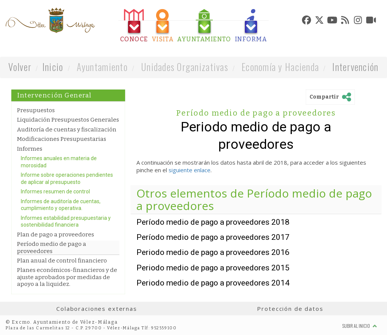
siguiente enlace (190, 170)
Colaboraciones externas (96, 308)
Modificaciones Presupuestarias (61, 139)
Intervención (355, 67)
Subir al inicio (359, 326)
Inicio (52, 67)
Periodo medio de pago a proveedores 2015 (212, 267)
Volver (19, 67)
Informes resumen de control (55, 191)
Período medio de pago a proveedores (51, 247)
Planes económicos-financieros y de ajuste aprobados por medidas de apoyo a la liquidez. (67, 277)
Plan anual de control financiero (62, 260)
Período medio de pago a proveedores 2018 (212, 222)
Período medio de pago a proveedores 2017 (212, 237)
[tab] (134, 26)
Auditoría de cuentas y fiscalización (66, 129)
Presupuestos (36, 110)
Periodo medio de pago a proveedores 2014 (212, 282)
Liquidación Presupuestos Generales (68, 119)
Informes (29, 148)
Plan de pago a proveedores (55, 234)
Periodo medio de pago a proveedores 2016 (212, 252)
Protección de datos (290, 308)
